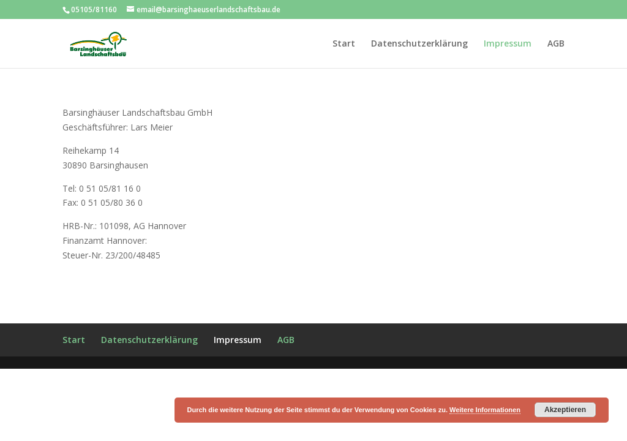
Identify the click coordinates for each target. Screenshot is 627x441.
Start (343, 44)
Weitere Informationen (484, 409)
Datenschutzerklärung (419, 44)
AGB (556, 44)
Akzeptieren (565, 409)
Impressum (507, 44)
